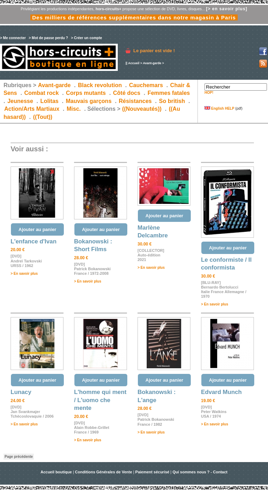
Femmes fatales (168, 93)
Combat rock (41, 93)
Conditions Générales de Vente (103, 472)
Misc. (74, 109)
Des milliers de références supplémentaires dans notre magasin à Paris (134, 17)
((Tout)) (43, 117)
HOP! (209, 93)
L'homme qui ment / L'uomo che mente (100, 400)
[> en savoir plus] (226, 8)
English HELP (219, 108)
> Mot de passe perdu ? (48, 38)
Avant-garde (152, 63)
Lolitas (49, 101)
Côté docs (126, 93)
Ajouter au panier (37, 229)
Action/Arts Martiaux (31, 109)
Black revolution (100, 85)
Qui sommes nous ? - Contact (199, 472)
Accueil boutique (57, 472)
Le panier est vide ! (154, 50)
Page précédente (19, 457)
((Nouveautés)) (142, 109)
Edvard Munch (221, 392)
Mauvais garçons (88, 101)
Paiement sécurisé (152, 472)
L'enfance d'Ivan (33, 241)
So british (172, 101)
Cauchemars (146, 85)
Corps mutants (86, 93)
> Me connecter (13, 38)
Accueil (133, 63)
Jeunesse (20, 101)
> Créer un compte (86, 38)
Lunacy (21, 392)
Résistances (135, 101)
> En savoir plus (24, 273)
